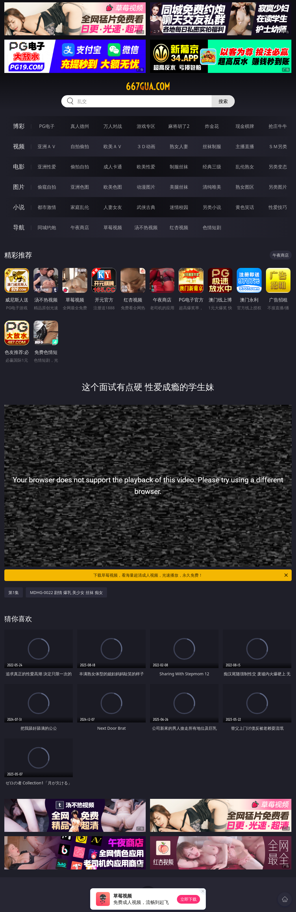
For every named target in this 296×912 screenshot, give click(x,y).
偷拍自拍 (80, 166)
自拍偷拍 (80, 146)
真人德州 (80, 126)
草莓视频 (112, 227)
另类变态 (278, 166)
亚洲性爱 (47, 166)
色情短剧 (212, 227)
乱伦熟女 (245, 166)
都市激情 (47, 207)
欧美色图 (112, 187)
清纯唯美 (212, 187)
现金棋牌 (245, 126)
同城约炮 (47, 227)
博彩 (19, 126)
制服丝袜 (179, 166)
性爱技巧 (278, 207)
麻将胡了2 (178, 126)
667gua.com (148, 86)
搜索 (223, 101)
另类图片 (278, 187)
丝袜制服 (212, 146)
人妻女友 (112, 207)
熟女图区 (245, 187)
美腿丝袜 (179, 187)
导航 (19, 227)
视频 (19, 146)
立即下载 (188, 899)
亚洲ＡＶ (47, 146)
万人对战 (112, 126)
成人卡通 (112, 166)
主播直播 (245, 146)
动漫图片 (146, 187)
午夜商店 (80, 227)
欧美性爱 (146, 166)
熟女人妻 (179, 146)
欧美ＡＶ (112, 146)
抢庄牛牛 (278, 126)
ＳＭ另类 (278, 146)
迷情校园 (179, 207)
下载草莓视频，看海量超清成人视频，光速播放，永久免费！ (191, 575)
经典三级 (212, 166)
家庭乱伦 (80, 207)
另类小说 (212, 207)
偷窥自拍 (47, 187)
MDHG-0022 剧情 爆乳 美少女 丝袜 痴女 (66, 592)
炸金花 (212, 126)
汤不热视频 (146, 227)
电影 (19, 166)
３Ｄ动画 (146, 146)
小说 (19, 207)
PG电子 (46, 126)
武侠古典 (146, 207)
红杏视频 (179, 227)
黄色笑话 (245, 207)
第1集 (13, 592)
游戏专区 (146, 126)
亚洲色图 (80, 187)
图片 (19, 187)
